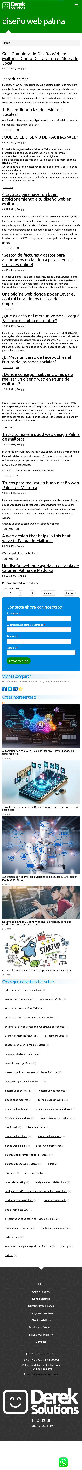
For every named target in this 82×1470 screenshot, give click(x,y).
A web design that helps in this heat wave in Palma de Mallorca (36, 538)
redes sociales (13, 1237)
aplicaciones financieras (18, 999)
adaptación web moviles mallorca (23, 990)
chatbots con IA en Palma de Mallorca (25, 1044)
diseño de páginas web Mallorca (53, 1109)
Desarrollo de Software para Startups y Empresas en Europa (36, 970)
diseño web (11, 1127)
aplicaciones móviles (51, 999)
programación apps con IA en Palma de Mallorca (31, 1218)
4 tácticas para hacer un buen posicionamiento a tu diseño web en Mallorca (36, 199)
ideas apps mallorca (35, 1173)
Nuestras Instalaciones (41, 1305)
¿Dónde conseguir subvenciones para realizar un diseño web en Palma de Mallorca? (37, 379)
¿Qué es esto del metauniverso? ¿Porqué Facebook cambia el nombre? (41, 318)
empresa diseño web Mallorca (21, 1163)
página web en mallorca (60, 229)
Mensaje (12, 647)
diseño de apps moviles (50, 1099)
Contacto (41, 1341)
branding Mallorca (54, 1035)
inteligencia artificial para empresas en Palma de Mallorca (36, 1191)
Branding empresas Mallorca (20, 1035)
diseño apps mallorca (16, 1099)
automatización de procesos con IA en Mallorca (30, 1017)
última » (69, 593)
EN (17, 130)
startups (65, 1246)
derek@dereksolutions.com (42, 1374)
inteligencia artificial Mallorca (50, 1182)
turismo (9, 1255)
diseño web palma (15, 1145)
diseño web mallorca (16, 1136)
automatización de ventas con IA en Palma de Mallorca (34, 1026)
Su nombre (13, 613)
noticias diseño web (55, 1200)
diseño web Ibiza (36, 1127)
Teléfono (12, 636)
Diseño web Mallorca (41, 1334)
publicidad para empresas (55, 1228)
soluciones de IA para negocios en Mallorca (28, 1246)
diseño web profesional (48, 1145)
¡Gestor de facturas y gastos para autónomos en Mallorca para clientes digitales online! (37, 260)
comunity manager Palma (19, 1063)
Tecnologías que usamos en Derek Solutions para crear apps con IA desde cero (40, 808)
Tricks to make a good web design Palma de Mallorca (41, 436)
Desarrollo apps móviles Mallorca (23, 1081)
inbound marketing (15, 1182)
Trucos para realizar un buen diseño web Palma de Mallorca (40, 485)
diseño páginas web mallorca (55, 1118)
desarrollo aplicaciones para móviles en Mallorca (31, 1072)
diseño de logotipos (16, 1109)
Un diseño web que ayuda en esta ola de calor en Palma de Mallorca (40, 568)
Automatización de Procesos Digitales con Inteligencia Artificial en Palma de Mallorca (39, 878)
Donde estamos (41, 1298)
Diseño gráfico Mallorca (18, 1118)
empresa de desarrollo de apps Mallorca (27, 1154)
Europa (52, 1163)
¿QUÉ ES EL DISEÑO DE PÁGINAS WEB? (40, 137)
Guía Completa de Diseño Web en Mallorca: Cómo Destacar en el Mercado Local (40, 58)
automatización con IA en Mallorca (23, 1008)
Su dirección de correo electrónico (26, 624)
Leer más (8, 130)
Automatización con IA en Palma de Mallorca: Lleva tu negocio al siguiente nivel (38, 752)
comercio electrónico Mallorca (21, 1054)
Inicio (7, 42)
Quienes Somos (41, 1291)
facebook (10, 1173)
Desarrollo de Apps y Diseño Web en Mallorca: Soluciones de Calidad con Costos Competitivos (36, 923)
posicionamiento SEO (16, 1209)
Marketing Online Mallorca (19, 1200)
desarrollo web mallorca (52, 1090)
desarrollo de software (17, 1090)
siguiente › (49, 593)
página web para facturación (29, 283)
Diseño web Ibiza (41, 1320)
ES (17, 476)
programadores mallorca (18, 1228)
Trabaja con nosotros (41, 1313)
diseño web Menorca (49, 1136)
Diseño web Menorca (41, 1327)
